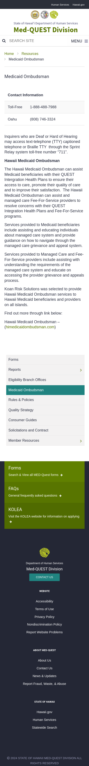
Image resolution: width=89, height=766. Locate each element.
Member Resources (23, 440)
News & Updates (44, 676)
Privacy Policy (45, 617)
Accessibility (44, 601)
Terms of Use (44, 609)
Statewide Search (44, 727)
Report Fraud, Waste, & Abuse (44, 684)
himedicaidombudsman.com (30, 327)
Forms (14, 468)
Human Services (60, 4)
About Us (44, 660)
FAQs (13, 488)
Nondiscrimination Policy (44, 624)
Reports (14, 369)
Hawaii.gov (79, 4)
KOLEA (15, 509)
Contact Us (44, 577)
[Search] (4, 40)
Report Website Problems (44, 632)
